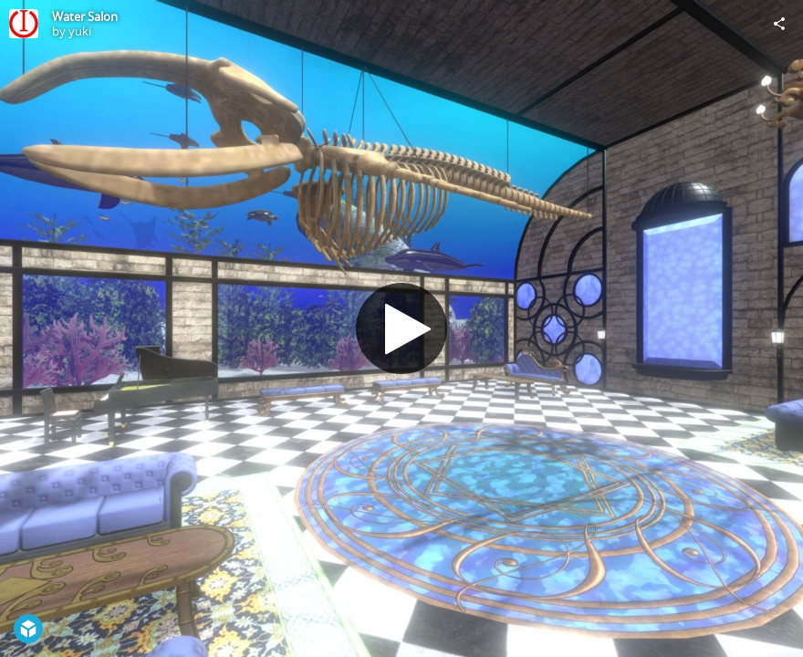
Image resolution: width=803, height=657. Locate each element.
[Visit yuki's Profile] (23, 23)
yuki (79, 31)
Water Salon (85, 16)
